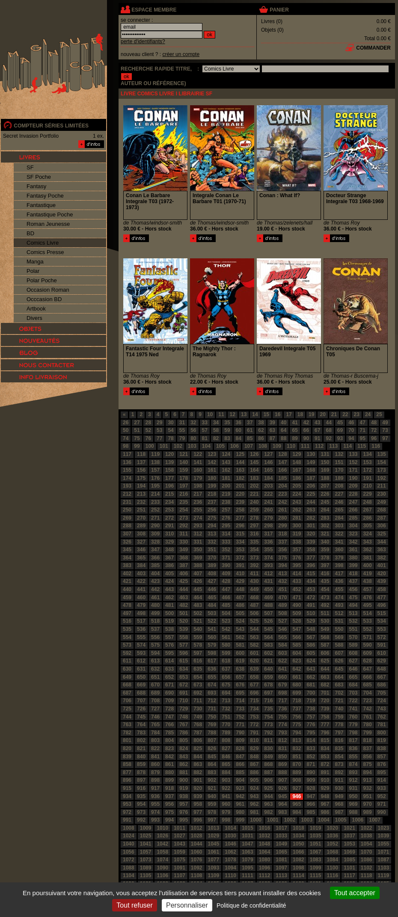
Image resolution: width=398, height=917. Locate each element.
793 (282, 733)
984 (296, 812)
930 (339, 788)
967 (325, 804)
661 (296, 677)
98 (125, 446)
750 (212, 717)
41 (294, 423)
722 (353, 701)
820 (127, 748)
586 (310, 645)
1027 (179, 836)
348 (169, 550)
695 (240, 693)
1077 (214, 860)
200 (226, 486)
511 (325, 613)
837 (367, 748)
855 (353, 757)
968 (339, 804)
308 (141, 534)
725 (127, 709)
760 (353, 717)
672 (183, 685)
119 (155, 454)
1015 (247, 828)
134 (367, 454)
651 (155, 677)
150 (325, 462)
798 (353, 733)
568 (325, 637)
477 (381, 597)
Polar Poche (42, 280)
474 (339, 597)
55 (182, 430)
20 (322, 414)
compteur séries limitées (51, 126)
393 (268, 565)
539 (183, 629)
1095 (247, 868)
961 (240, 804)
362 (367, 550)
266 (353, 510)
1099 (315, 868)
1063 (247, 852)
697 (268, 693)
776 (310, 725)
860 (155, 764)
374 (268, 558)
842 (169, 757)
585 (296, 645)
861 (169, 764)
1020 (332, 828)
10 (210, 414)
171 (353, 470)
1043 (179, 844)
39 (272, 423)
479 (141, 605)
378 (325, 558)
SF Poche (39, 177)
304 (353, 526)
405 (169, 574)
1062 (230, 852)
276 (226, 518)
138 (155, 462)
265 (339, 510)
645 (339, 669)
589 (353, 645)
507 (268, 613)
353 (240, 550)
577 (183, 645)
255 (197, 510)
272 (169, 518)
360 (339, 550)
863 (197, 764)
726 (141, 709)
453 (310, 589)
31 (182, 423)
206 (310, 486)
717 (282, 701)
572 (381, 637)
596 (183, 653)
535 (127, 629)
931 (353, 788)
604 (296, 653)
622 (282, 661)
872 (325, 764)
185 (282, 478)
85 (249, 438)
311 (183, 534)
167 (296, 470)
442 (155, 589)
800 (381, 733)
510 (310, 613)
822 (155, 748)
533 (367, 621)
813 (296, 740)
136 (127, 462)
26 (125, 423)
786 (183, 733)
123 (212, 454)
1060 (196, 852)
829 (254, 748)
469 (268, 597)
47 (362, 423)
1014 (230, 828)
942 (240, 796)
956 (169, 804)
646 (353, 669)
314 (226, 534)
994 (169, 820)
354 (254, 550)
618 (226, 661)
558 (183, 637)
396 (310, 565)
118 (141, 454)
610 (381, 653)
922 (226, 788)
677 (254, 685)
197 (183, 486)
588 (339, 645)
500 (169, 613)
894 (367, 772)
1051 (315, 844)
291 (169, 526)
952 (381, 796)
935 (141, 796)
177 (169, 478)
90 (306, 438)
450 (268, 589)
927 (296, 788)
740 (339, 709)
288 (127, 526)
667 (381, 677)
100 (150, 446)
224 (296, 494)
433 (296, 581)
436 (339, 581)
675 (226, 685)
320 (310, 534)
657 (240, 677)
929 (325, 788)
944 (268, 796)
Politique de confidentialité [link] (251, 905)
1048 (264, 844)
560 (212, 637)
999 (240, 820)
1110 (230, 876)
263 (310, 510)
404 (155, 574)
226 (325, 494)
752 (240, 717)
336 (268, 542)
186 (296, 478)
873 (339, 764)
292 (183, 526)
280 (282, 518)
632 (155, 669)
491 (310, 605)
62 (261, 430)
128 (282, 454)
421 (127, 581)
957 (183, 804)
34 (216, 423)
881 (183, 772)
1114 (298, 876)
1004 (324, 820)
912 (353, 780)
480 (155, 605)
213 (141, 494)
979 (226, 812)
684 (353, 685)
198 (197, 486)
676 (240, 685)
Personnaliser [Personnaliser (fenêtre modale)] (187, 905)
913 (367, 780)
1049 (281, 844)
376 (296, 558)
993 (155, 820)
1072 (128, 860)
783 (141, 733)
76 (148, 438)
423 (155, 581)
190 (353, 478)
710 (183, 701)
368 (183, 558)
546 (282, 629)
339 (310, 542)
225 (310, 494)
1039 (383, 836)
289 (141, 526)
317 (268, 534)
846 (226, 757)
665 (353, 677)
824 (183, 748)
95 (362, 438)
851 (296, 757)
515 (381, 613)
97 (385, 438)
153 (367, 462)
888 (282, 772)
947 (310, 796)
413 (282, 574)
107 (248, 446)
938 (183, 796)
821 (141, 748)
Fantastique (41, 205)
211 (381, 486)
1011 (179, 828)
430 (254, 581)
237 (212, 502)
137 (141, 462)
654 (197, 677)
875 (367, 764)
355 (268, 550)
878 (141, 772)
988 (353, 812)
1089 (145, 868)
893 (353, 772)
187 (310, 478)
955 (155, 804)
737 (296, 709)
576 (169, 645)
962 (254, 804)
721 (339, 701)
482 (183, 605)
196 (169, 486)
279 (268, 518)
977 (197, 812)
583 (268, 645)
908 (296, 780)
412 (268, 574)
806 (197, 740)
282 (310, 518)
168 (310, 470)
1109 (214, 876)
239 (240, 502)
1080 (264, 860)
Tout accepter (354, 892)
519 (169, 621)
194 (141, 486)
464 (197, 597)
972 (127, 812)
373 (254, 558)
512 (339, 613)
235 (183, 502)
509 (296, 613)
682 (325, 685)
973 (141, 812)
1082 (298, 860)
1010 (162, 828)
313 (212, 534)
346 (141, 550)
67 (317, 430)
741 (353, 709)
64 (283, 430)
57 (205, 430)
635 (197, 669)
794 (296, 733)
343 (367, 542)
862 (183, 764)
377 (310, 558)
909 (310, 780)
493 (339, 605)
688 (141, 693)
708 (155, 701)
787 (197, 733)
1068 (332, 852)
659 (268, 677)
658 (254, 677)
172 (367, 470)
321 (325, 534)
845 (212, 757)
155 (127, 470)
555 (141, 637)
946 (296, 796)
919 (183, 788)
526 (268, 621)
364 (127, 558)
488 (268, 605)
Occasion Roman (48, 290)
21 (334, 414)
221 (254, 494)
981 (254, 812)
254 (183, 510)
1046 (230, 844)
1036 (332, 836)
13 (244, 414)
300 (296, 526)
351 (212, 550)
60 (238, 430)
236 (197, 502)
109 (277, 446)
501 (183, 613)
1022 (366, 828)
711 (197, 701)
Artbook (36, 308)
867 (254, 764)
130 (310, 454)
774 (282, 725)
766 (169, 725)
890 (310, 772)
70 (351, 430)
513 (353, 613)
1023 (383, 828)
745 (141, 717)
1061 (214, 852)
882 (197, 772)
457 (367, 589)
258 (240, 510)
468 (254, 597)
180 (212, 478)
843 (183, 757)
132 (339, 454)
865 (226, 764)
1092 (196, 868)
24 (368, 414)
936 (155, 796)
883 (212, 772)
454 (325, 589)
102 (178, 446)
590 (367, 645)
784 (155, 733)
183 (254, 478)
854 (339, 757)
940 (212, 796)
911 (339, 780)
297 (254, 526)
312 (197, 534)
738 (310, 709)
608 (353, 653)
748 (183, 717)
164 (254, 470)
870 (296, 764)
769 (212, 725)
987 (339, 812)
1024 (128, 836)
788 (212, 733)
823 (169, 748)
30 (170, 423)
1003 (306, 820)
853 (325, 757)
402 (127, 574)
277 (240, 518)
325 (381, 534)
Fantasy (36, 186)
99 (137, 446)
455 (339, 589)
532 (353, 621)
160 (197, 470)
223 (282, 494)
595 (169, 653)
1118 (366, 876)
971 (381, 804)
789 (226, 733)
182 (240, 478)
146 (268, 462)
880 (169, 772)
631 (141, 669)
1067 (315, 852)
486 (240, 605)
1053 (349, 844)
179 (197, 478)
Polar (33, 271)
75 (137, 438)
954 (141, 804)
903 (226, 780)
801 (127, 740)
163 (240, 470)
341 (339, 542)
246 (339, 502)
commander (373, 48)
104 (206, 446)
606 (325, 653)
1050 (298, 844)
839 (127, 757)
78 (170, 438)
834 (325, 748)
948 (325, 796)
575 (155, 645)
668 (127, 685)
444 (183, 589)
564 (268, 637)
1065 (281, 852)
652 (169, 677)
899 (169, 780)
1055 (383, 844)
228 (353, 494)
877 (127, 772)
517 (141, 621)
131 (325, 454)
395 (296, 565)
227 (339, 494)
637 (226, 669)
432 (282, 581)
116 (375, 446)
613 (155, 661)
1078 (230, 860)
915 (127, 788)
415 (310, 574)
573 (127, 645)
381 (367, 558)
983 (282, 812)
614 (169, 661)
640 (268, 669)
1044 (196, 844)
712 (212, 701)
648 (381, 669)
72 (374, 430)
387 (183, 565)
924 (254, 788)
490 (296, 605)
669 (141, 685)
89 (294, 438)
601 (254, 653)
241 (268, 502)
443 (169, 589)
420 (381, 574)
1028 (196, 836)
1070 (366, 852)
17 (288, 414)
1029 (214, 836)
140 (183, 462)
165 (268, 470)
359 (325, 550)
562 (240, 637)
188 (325, 478)
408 (212, 574)
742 (367, 709)
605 (310, 653)
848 (254, 757)
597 (197, 653)
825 (197, 748)
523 (226, 621)
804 (169, 740)
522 (212, 621)
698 (282, 693)
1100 (332, 868)
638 (240, 669)
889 (296, 772)
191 (367, 478)
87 (272, 438)
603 (282, 653)
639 (254, 669)
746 (155, 717)
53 (159, 430)
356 (282, 550)
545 (268, 629)
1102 (366, 868)
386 (169, 565)
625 (325, 661)
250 (127, 510)
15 (266, 414)
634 (183, 669)
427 (212, 581)
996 (197, 820)
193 (127, 486)
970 (367, 804)
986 (325, 812)
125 (240, 454)
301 (310, 526)
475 (353, 597)
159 (183, 470)
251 (141, 510)
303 (339, 526)
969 (353, 804)
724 (381, 701)
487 (254, 605)
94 (351, 438)
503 (212, 613)
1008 (128, 828)
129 (296, 454)
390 (226, 565)
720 (325, 701)
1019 (315, 828)
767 (183, 725)
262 (296, 510)
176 (155, 478)
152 (353, 462)
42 (306, 423)
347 (155, 550)
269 (127, 518)
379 (339, 558)
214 (155, 494)
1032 (264, 836)
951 (367, 796)
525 (254, 621)
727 (155, 709)
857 (381, 757)
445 (197, 589)
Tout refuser (134, 905)
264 (325, 510)
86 (261, 438)
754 (268, 717)
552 (367, 629)
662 (310, 677)
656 (226, 677)
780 (367, 725)
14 (255, 414)
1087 (383, 860)
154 (381, 462)
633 (169, 669)
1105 (145, 876)
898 (155, 780)
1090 (162, 868)
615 (183, 661)
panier (279, 10)
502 (197, 613)
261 (282, 510)
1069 (349, 852)
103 (192, 446)
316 (254, 534)
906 (268, 780)
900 (183, 780)
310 (169, 534)
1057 (145, 852)
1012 (196, 828)
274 (197, 518)
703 (353, 693)
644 (325, 669)
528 (296, 621)
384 (141, 565)
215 (169, 494)
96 (374, 438)
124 (226, 454)
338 (296, 542)
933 (381, 788)
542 (226, 629)
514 (367, 613)
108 (262, 446)
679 (282, 685)
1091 (179, 868)
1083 (315, 860)
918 (169, 788)
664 (339, 677)
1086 (366, 860)
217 (197, 494)
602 (268, 653)
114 (347, 446)
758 (325, 717)
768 (197, 725)
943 (254, 796)
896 (127, 780)
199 (212, 486)
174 (127, 478)
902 (212, 780)
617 (212, 661)
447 (226, 589)
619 (240, 661)
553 (381, 629)
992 (141, 820)
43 (317, 423)
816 (339, 740)
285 (353, 518)
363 (381, 550)
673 (197, 685)
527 (282, 621)
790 (240, 733)
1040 (128, 844)
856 (367, 757)
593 (141, 653)
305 (367, 526)
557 (169, 637)
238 (226, 502)
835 (339, 748)
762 (381, 717)
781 (381, 725)
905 (254, 780)
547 (296, 629)
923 (240, 788)
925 (268, 788)
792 (268, 733)
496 (381, 605)
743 (381, 709)
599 (226, 653)
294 (212, 526)
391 (240, 565)
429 (240, 581)
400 (367, 565)
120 (169, 454)
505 (240, 613)
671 (169, 685)
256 (212, 510)
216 (183, 494)
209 (353, 486)
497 (127, 613)
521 (197, 621)
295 (226, 526)
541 (212, 629)
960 (226, 804)
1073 (145, 860)
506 (254, 613)
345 (127, 550)
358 (310, 550)
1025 (145, 836)
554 (127, 637)
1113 (281, 876)
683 (339, 685)
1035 (315, 836)
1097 (281, 868)
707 (141, 701)
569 (339, 637)
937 (169, 796)
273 (183, 518)
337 (282, 542)
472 (310, 597)
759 (339, 717)
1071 (383, 852)
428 (226, 581)
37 (249, 423)
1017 (281, 828)
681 (310, 685)
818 (367, 740)
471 (296, 597)
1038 (366, 836)
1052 (332, 844)
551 (353, 629)
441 (141, 589)
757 (310, 717)
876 (381, 764)
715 (254, 701)
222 (268, 494)
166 (282, 470)
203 (268, 486)
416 (325, 574)
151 (339, 462)
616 (197, 661)
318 (282, 534)
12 (232, 414)
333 (226, 542)
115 (361, 446)
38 (261, 423)
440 (127, 589)
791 (254, 733)
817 (353, 740)
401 (381, 565)
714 (240, 701)
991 (127, 820)
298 (268, 526)
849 (268, 757)
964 (282, 804)
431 (268, 581)
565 (282, 637)
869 (282, 764)
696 (254, 693)
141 (197, 462)
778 (339, 725)
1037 (349, 836)
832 (296, 748)
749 (197, 717)
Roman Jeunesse (48, 224)
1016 (264, 828)
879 (155, 772)
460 (141, 597)
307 (127, 534)
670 (155, 685)
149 (310, 462)
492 (325, 605)
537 (155, 629)
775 (296, 725)
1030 (230, 836)
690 (169, 693)
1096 (264, 868)
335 (254, 542)
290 (155, 526)
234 (169, 502)
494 (353, 605)
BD (30, 233)
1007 (374, 820)
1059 (179, 852)
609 (367, 653)
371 (226, 558)
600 (240, 653)
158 (169, 470)
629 (381, 661)
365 (141, 558)
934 (127, 796)
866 (240, 764)
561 (226, 637)
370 (212, 558)
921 (212, 788)
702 (339, 693)
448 (240, 589)
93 (340, 438)
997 (212, 820)
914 (381, 780)
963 (268, 804)
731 (212, 709)
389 (212, 565)
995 (183, 820)
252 (155, 510)
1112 (264, 876)
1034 (298, 836)
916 (141, 788)
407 (197, 574)
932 (367, 788)
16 (277, 414)
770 (226, 725)
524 (240, 621)
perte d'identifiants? (143, 41)
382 (381, 558)
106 (234, 446)
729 (183, 709)
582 (254, 645)
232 (141, 502)
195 (155, 486)
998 (226, 820)
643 (310, 669)
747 (169, 717)
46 (351, 423)
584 (282, 645)
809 (240, 740)
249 (381, 502)
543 (240, 629)
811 (268, 740)
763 (127, 725)
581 (240, 645)
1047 (247, 844)
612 (141, 661)
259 (254, 510)
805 (183, 740)
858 (127, 764)
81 (205, 438)
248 (367, 502)
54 (170, 430)
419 (367, 574)
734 (254, 709)
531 (339, 621)
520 (183, 621)
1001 (273, 820)
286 (367, 518)
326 (127, 542)
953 (127, 804)
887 (268, 772)
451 (282, 589)
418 (353, 574)
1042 (162, 844)
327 (141, 542)
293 (197, 526)
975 (169, 812)
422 (141, 581)
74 (125, 438)
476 (367, 597)
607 (339, 653)
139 (169, 462)
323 (353, 534)
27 (137, 423)
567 (310, 637)
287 (381, 518)
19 (311, 414)
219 (226, 494)
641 (282, 669)
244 (310, 502)
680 (296, 685)
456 (353, 589)
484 (212, 605)
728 (169, 709)
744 (127, 717)
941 (226, 796)
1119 (383, 876)
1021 (349, 828)
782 (127, 733)
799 (367, 733)
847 (240, 757)
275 (212, 518)
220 (240, 494)
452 (296, 589)
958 (197, 804)
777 (325, 725)
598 (212, 653)
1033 (281, 836)
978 (212, 812)
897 (141, 780)
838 (381, 748)
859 (141, 764)
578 (197, 645)
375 (282, 558)
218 (212, 494)
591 (381, 645)
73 (385, 430)
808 (226, 740)
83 (227, 438)
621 (268, 661)
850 (282, 757)
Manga (35, 261)
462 (169, 597)
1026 (162, 836)
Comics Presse (45, 252)
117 (127, 454)
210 (367, 486)
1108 (196, 876)
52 (148, 430)
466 (226, 597)
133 (353, 454)
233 (155, 502)
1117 (349, 876)
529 (310, 621)
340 (325, 542)
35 (227, 423)
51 (137, 430)
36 (238, 423)
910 (325, 780)
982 (268, 812)
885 (240, 772)
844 (197, 757)
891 (325, 772)
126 (254, 454)
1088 (128, 868)
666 (367, 677)
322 (339, 534)
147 (282, 462)
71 (362, 430)
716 (268, 701)
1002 (290, 820)
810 (254, 740)
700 (310, 693)
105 (220, 446)
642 (296, 669)
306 (381, 526)
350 (197, 550)
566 (296, 637)
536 (141, 629)
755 (282, 717)
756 (296, 717)
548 (310, 629)
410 (240, 574)
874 (353, 764)
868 (268, 764)
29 (159, 423)
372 (240, 558)
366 (155, 558)
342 (353, 542)
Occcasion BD (44, 299)
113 (333, 446)
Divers (34, 318)
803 (155, 740)
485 (226, 605)
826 (212, 748)
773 (268, 725)
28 (148, 423)
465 (212, 597)
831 (282, 748)
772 (254, 725)
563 (254, 637)
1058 (162, 852)
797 (339, 733)
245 (325, 502)
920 (197, 788)
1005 (341, 820)
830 (268, 748)
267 (367, 510)
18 (300, 414)
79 (182, 438)
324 (367, 534)
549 (325, 629)
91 (317, 438)
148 (296, 462)
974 (155, 812)
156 (141, 470)
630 (127, 669)
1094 (230, 868)
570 (353, 637)
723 (367, 701)
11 (221, 414)
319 (296, 534)
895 (381, 772)
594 (155, 653)
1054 (366, 844)
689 (155, 693)
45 (340, 423)
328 (155, 542)
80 (193, 438)
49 (385, 423)
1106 (162, 876)
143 (226, 462)
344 (381, 542)
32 (193, 423)
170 (339, 470)
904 (240, 780)
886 (254, 772)
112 (319, 446)
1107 (179, 876)
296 (240, 526)
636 (212, 669)
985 (310, 812)
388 (197, 565)
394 (282, 565)
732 (226, 709)
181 (226, 478)
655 (212, 677)
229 (367, 494)
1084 (332, 860)
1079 (247, 860)
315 (240, 534)
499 (155, 613)
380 (353, 558)
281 (296, 518)
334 (240, 542)
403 (141, 574)
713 (226, 701)
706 (127, 701)
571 (367, 637)
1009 (145, 828)
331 (197, 542)
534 (381, 621)
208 (339, 486)
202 (254, 486)
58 (216, 430)
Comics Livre (43, 243)
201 (240, 486)
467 (240, 597)
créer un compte (180, 54)
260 (268, 510)
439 (381, 581)
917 (155, 788)
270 (141, 518)
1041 (145, 844)
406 (183, 574)
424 (169, 581)
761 (367, 717)
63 (272, 430)
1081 (281, 860)
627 (353, 661)
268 (381, 510)
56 (193, 430)
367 (169, 558)
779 (353, 725)
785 (169, 733)
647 (367, 669)
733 (240, 709)
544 (254, 629)
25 (379, 414)
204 (282, 486)
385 (155, 565)
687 (127, 693)
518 (155, 621)
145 (254, 462)
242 (282, 502)
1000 (255, 820)
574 (141, 645)
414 (296, 574)
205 (296, 486)
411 (254, 574)
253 (169, 510)
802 (141, 740)
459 (127, 597)
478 (127, 605)
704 (367, 693)
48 (374, 423)
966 (310, 804)
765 (155, 725)
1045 (214, 844)
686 (381, 685)
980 (240, 812)
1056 (128, 852)
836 (353, 748)
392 (254, 565)
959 (212, 804)
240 (254, 502)
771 (240, 725)
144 (240, 462)
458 (381, 589)
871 (310, 764)
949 (339, 796)
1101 (349, 868)
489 (282, 605)
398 (339, 565)
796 (325, 733)
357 (296, 550)
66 (306, 430)
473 (325, 597)
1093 (214, 868)
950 (353, 796)
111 (305, 446)
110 (291, 446)
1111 (247, 876)
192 (381, 478)
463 (183, 597)
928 (310, 788)
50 (125, 430)
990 (381, 812)
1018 (298, 828)
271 (155, 518)
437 (353, 581)
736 (282, 709)
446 (212, 589)
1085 (349, 860)
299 (282, 526)
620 (254, 661)
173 (381, 470)
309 (155, 534)
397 (325, 565)
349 (183, 550)
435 (325, 581)
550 (339, 629)
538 (169, 629)
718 (296, 701)
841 (155, 757)
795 (310, 733)
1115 (315, 876)
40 (283, 423)
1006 (358, 820)
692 (197, 693)
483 (197, 605)
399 (353, 565)
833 (310, 748)
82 (216, 438)
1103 (383, 868)
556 (155, 637)
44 (328, 423)
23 (356, 414)
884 (226, 772)
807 (212, 740)
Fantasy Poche (45, 195)
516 (127, 621)
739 (325, 709)
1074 (162, 860)
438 (367, 581)
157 (155, 470)
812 (282, 740)
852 (310, 757)
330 (183, 542)
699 (296, 693)
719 (310, 701)
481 (169, 605)
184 (268, 478)
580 (226, 645)
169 (325, 470)
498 (141, 613)
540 (197, 629)
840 (141, 757)
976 (183, 812)
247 (353, 502)
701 (325, 693)
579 (212, 645)
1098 (298, 868)
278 (254, 518)
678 (268, 685)
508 (282, 613)
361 (353, 550)
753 (254, 717)
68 (328, 430)
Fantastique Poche (50, 214)
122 (197, 454)
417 (339, 574)
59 (227, 430)
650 (141, 677)
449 (254, 589)
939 (197, 796)
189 (339, 478)
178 (183, 478)
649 (127, 677)
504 (226, 613)
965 (296, 804)
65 (294, 430)
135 (381, 454)
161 (212, 470)
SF (30, 167)
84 (238, 438)
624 (310, 661)
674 (212, 685)
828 (240, 748)
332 (212, 542)
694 (226, 693)
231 (127, 502)
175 (141, 478)
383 (127, 565)
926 (282, 788)
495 (367, 605)
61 (249, 430)
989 (367, 812)
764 (141, 725)
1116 (332, 876)
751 (226, 717)
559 (197, 637)
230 (381, 494)
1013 (214, 828)
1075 (179, 860)
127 (268, 454)
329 (169, 542)
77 (159, 438)
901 (197, 780)
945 (282, 796)
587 (325, 645)
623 (296, 661)
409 (226, 574)
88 (283, 438)
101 (164, 446)
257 (226, 510)
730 (197, 709)
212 (127, 494)
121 (183, 454)
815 (325, 740)
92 (328, 438)
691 (183, 693)
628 (367, 661)
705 (381, 693)
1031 (247, 836)
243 (296, 502)
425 (183, 581)
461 (155, 597)
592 (127, 653)
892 (339, 772)
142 (212, 462)
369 (197, 558)
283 (325, 518)
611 (127, 661)
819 (381, 740)
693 (212, 693)
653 (183, 677)
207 (325, 486)
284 (339, 518)
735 (268, 709)
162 (226, 470)
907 (282, 780)
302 (325, 526)
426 (197, 581)
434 (310, 581)
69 (340, 430)
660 (282, 677)
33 (205, 423)
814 (310, 740)
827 (226, 748)
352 (226, 550)
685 (367, 685)
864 (212, 764)
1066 (298, 852)
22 (345, 414)
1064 (264, 852)
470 (282, 597)
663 (325, 677)
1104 (128, 876)
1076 (196, 860)
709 (169, 701)
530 (325, 621)
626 (339, 661)
